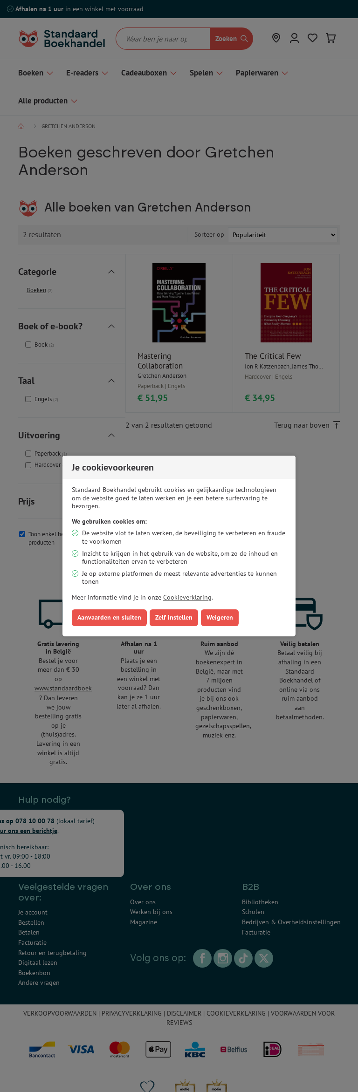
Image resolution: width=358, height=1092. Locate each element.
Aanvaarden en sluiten (109, 617)
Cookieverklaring (187, 597)
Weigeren (220, 617)
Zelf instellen (174, 617)
